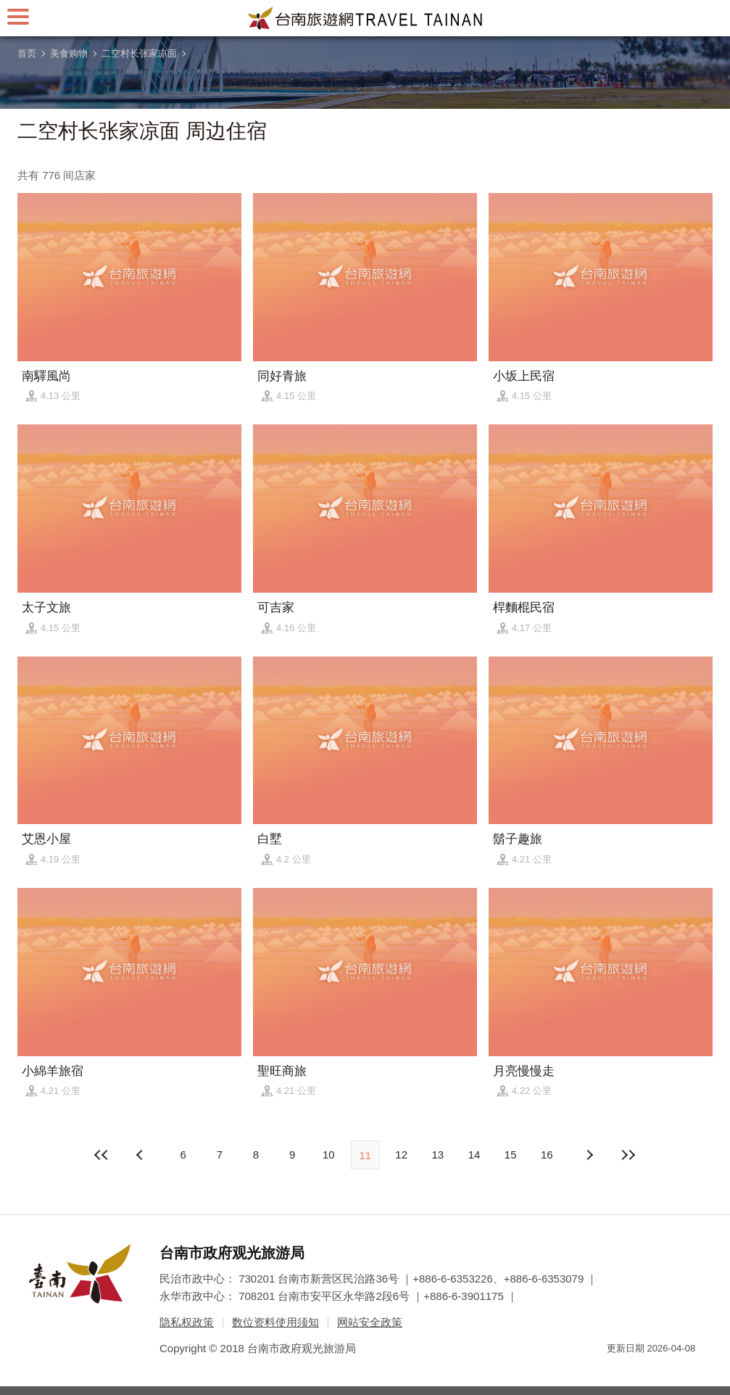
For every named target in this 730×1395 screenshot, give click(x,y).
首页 (26, 53)
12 (401, 1154)
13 (438, 1154)
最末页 (628, 1154)
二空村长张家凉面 (139, 53)
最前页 (101, 1154)
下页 (141, 1154)
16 (547, 1154)
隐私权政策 (186, 1322)
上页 (588, 1154)
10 (329, 1154)
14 (474, 1154)
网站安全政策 (369, 1322)
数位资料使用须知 (275, 1322)
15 (511, 1154)
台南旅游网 (365, 18)
